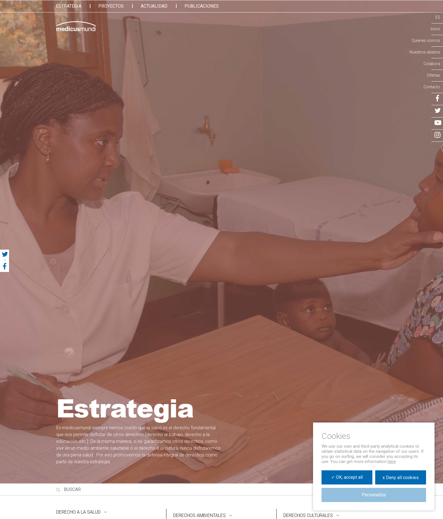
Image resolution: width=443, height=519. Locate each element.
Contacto (432, 87)
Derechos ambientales (199, 515)
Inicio (435, 29)
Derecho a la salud (78, 512)
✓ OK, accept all (347, 477)
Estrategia (68, 6)
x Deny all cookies (401, 477)
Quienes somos (426, 40)
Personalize (374, 494)
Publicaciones (201, 6)
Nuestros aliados (424, 52)
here (392, 461)
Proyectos (111, 6)
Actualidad (154, 6)
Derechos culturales (308, 515)
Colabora (432, 63)
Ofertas (433, 75)
